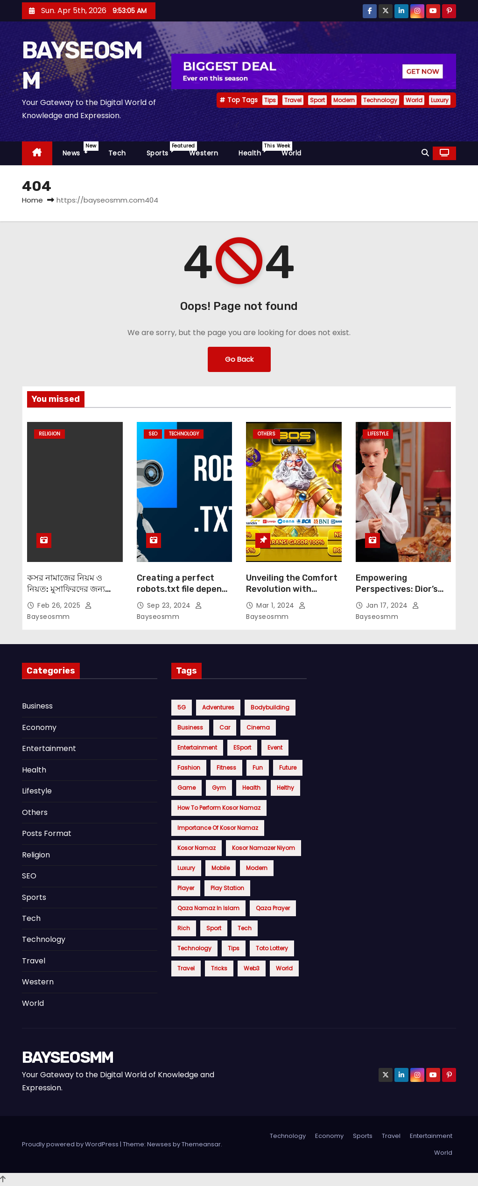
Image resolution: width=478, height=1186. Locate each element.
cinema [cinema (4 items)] (258, 727)
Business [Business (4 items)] (190, 727)
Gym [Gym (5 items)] (219, 788)
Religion (49, 433)
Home (32, 200)
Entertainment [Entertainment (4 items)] (197, 747)
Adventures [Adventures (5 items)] (218, 707)
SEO (152, 433)
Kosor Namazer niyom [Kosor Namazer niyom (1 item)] (263, 848)
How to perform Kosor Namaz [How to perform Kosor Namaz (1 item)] (218, 808)
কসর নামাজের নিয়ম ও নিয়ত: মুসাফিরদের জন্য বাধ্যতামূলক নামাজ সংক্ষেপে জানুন (74, 595)
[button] (425, 152)
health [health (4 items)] (251, 788)
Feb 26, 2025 (60, 605)
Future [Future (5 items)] (287, 768)
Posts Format (46, 833)
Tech (117, 153)
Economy (39, 727)
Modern (344, 100)
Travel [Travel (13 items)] (186, 968)
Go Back (239, 359)
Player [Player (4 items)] (185, 888)
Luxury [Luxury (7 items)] (186, 868)
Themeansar (201, 1144)
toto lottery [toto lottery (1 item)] (272, 948)
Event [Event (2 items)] (274, 747)
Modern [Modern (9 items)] (256, 868)
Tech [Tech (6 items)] (245, 928)
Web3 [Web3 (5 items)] (252, 968)
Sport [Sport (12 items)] (213, 928)
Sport (317, 100)
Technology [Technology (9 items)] (194, 948)
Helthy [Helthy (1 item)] (285, 788)
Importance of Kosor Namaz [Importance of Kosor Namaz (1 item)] (217, 828)
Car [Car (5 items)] (224, 727)
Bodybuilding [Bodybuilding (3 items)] (270, 707)
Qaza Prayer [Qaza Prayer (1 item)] (273, 908)
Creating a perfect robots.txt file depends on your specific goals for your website (184, 595)
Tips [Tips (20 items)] (233, 948)
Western (203, 153)
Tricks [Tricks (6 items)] (219, 968)
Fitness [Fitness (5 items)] (226, 768)
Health (255, 149)
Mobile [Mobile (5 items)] (220, 868)
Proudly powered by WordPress (71, 1144)
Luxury (440, 100)
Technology (380, 100)
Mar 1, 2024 (276, 605)
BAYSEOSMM (67, 1057)
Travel (293, 100)
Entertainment (49, 748)
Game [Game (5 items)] (186, 788)
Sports (163, 149)
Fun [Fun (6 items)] (258, 768)
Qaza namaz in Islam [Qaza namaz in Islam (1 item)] (208, 908)
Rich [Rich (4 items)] (183, 928)
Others (266, 433)
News (80, 149)
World (414, 100)
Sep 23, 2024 (170, 605)
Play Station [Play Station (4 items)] (227, 888)
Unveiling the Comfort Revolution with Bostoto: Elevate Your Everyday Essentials (291, 595)
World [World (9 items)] (284, 968)
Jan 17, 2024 (388, 605)
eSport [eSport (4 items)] (242, 747)
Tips (270, 100)
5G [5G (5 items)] (181, 707)
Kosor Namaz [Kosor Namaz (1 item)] (196, 848)
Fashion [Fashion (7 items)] (188, 768)
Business (37, 706)
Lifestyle (377, 433)
